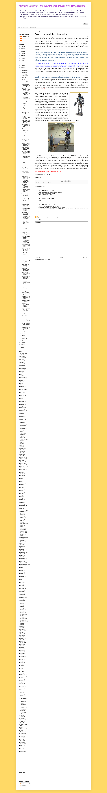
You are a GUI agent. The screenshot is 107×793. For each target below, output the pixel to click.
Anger (21, 366)
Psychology (22, 635)
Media (21, 570)
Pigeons (22, 623)
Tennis (21, 703)
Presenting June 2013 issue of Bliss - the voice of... (26, 297)
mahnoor (40, 215)
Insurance (22, 531)
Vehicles (22, 733)
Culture (21, 437)
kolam (21, 546)
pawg (39, 207)
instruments (22, 529)
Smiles (21, 673)
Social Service (23, 676)
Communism (22, 424)
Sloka (21, 671)
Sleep (21, 669)
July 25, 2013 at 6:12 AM (49, 190)
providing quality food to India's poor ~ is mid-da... (26, 125)
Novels (21, 605)
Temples (22, 701)
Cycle (21, 440)
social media (22, 674)
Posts (21, 783)
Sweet (21, 694)
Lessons (22, 553)
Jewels (21, 538)
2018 (22, 60)
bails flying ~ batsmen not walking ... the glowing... (26, 152)
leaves (21, 550)
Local (21, 559)
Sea (21, 657)
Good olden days (23, 510)
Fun (21, 495)
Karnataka (22, 541)
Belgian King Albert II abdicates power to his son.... (26, 245)
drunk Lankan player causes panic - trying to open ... (26, 277)
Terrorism (22, 704)
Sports (21, 680)
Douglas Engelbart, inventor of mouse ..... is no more (26, 253)
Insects (21, 526)
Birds (21, 392)
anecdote (22, 365)
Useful (21, 727)
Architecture (22, 372)
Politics (21, 630)
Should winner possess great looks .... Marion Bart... (25, 222)
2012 (22, 342)
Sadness (22, 650)
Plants (21, 626)
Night (21, 603)
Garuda (21, 504)
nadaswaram (23, 597)
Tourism (22, 716)
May (23, 333)
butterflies (22, 404)
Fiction (21, 476)
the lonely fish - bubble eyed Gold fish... (26, 320)
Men (21, 577)
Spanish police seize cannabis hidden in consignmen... (26, 121)
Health (21, 514)
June (23, 331)
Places (21, 624)
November (24, 72)
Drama (21, 452)
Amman (21, 360)
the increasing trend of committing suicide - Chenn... (26, 293)
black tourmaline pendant (62, 217)
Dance (21, 442)
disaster (22, 446)
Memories (22, 576)
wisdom (21, 745)
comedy (22, 422)
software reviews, (50, 198)
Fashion (22, 473)
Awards (21, 380)
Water (21, 740)
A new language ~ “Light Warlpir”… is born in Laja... (26, 133)
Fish (21, 484)
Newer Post (37, 257)
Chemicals (22, 415)
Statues (21, 688)
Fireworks (22, 482)
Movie (21, 590)
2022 (22, 53)
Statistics (22, 686)
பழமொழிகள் (23, 751)
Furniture (22, 496)
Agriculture (22, 357)
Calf (21, 406)
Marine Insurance (23, 564)
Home (19, 27)
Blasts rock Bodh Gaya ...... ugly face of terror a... (26, 230)
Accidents (22, 353)
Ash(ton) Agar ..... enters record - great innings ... (25, 201)
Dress (21, 455)
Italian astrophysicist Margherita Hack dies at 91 (26, 328)
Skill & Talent (22, 666)
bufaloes (22, 399)
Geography (22, 505)
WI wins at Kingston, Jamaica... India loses (26, 317)
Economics (22, 457)
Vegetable (22, 731)
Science (44, 182)
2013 (22, 69)
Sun (21, 692)
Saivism (22, 651)
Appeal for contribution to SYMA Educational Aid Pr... (26, 282)
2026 (22, 46)
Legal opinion (23, 552)
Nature (21, 600)
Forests (21, 490)
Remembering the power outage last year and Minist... (26, 85)
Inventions (22, 534)
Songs (21, 677)
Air (21, 359)
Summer (22, 691)
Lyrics (21, 561)
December (24, 70)
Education (22, 458)
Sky (21, 668)
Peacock (22, 611)
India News (22, 523)
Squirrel (21, 682)
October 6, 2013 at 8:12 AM (49, 204)
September (24, 75)
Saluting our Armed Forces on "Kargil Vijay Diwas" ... (25, 106)
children (22, 418)
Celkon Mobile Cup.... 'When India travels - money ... (26, 290)
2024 (22, 50)
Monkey (22, 582)
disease (21, 448)
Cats (21, 412)
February (24, 338)
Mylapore (22, 594)
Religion (22, 642)
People (21, 612)
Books (21, 396)
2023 (22, 51)
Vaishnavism (22, 728)
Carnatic (22, 407)
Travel (21, 721)
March (23, 336)
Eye (21, 470)
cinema (21, 419)
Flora (21, 485)
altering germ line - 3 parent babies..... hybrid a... (26, 261)
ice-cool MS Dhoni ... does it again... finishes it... (26, 205)
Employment (22, 464)
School (21, 654)
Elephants (22, 461)
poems (21, 627)
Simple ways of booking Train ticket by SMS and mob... (26, 177)
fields (21, 478)
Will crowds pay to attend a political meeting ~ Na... (25, 168)
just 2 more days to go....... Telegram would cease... (25, 194)
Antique (21, 369)
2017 (22, 62)
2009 (22, 347)
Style (21, 689)
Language (22, 549)
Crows (21, 436)
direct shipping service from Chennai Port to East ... (26, 136)
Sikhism (22, 665)
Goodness (22, 511)
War (21, 739)
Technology (48, 182)
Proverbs (22, 633)
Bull (21, 403)
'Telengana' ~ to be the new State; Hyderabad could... (26, 81)
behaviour (22, 386)
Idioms (21, 522)
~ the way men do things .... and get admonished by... (25, 198)
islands (21, 535)
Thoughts (22, 712)
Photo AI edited (23, 620)
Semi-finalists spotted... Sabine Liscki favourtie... (25, 269)
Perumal (22, 615)
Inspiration (22, 528)
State (21, 685)
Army (21, 374)
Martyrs (21, 567)
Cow (21, 431)
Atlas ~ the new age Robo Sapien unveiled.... (51, 34)
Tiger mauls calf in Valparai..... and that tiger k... (25, 181)
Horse (21, 519)
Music (21, 593)
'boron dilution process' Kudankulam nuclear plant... (25, 186)
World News (52, 182)
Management (23, 562)
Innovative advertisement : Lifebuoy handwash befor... (26, 160)
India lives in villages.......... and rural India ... (26, 117)
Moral (21, 587)
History (21, 517)
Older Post (85, 257)
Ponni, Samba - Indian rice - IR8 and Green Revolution (26, 109)
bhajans (22, 390)
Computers (22, 425)
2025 (22, 48)
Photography (22, 621)
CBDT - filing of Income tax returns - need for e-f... (26, 93)
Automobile (22, 378)
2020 (22, 56)
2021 (22, 55)
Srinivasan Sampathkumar (25, 41)
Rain (21, 639)
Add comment (38, 222)
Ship (21, 662)
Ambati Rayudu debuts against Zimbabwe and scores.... (25, 101)
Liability (21, 555)
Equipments (22, 467)
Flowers (22, 487)
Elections (22, 460)
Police (21, 629)
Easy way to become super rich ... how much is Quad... (26, 144)
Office (21, 606)
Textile (21, 706)
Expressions (22, 469)
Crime (21, 434)
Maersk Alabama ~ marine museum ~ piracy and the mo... (26, 173)
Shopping (22, 664)
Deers (21, 443)
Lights (21, 556)
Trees (21, 722)
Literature (22, 558)
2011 (22, 344)
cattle (21, 413)
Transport (22, 719)
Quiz (21, 636)
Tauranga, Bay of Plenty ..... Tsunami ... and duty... (26, 233)
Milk (21, 579)
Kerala (21, 544)
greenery (22, 513)
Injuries (21, 525)
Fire (21, 481)
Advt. (21, 354)
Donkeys (22, 451)
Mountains (22, 588)
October (23, 74)
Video (21, 736)
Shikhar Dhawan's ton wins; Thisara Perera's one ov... (26, 97)
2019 (22, 58)
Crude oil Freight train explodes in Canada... (26, 237)
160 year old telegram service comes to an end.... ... (26, 190)
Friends (21, 492)
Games (21, 499)
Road (21, 647)
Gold (21, 508)
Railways (22, 638)
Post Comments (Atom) (45, 259)
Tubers (21, 725)
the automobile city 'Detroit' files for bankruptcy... (25, 140)
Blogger (55, 777)
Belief (21, 387)
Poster (21, 632)
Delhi (21, 445)
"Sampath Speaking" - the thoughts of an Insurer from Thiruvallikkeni (52, 6)
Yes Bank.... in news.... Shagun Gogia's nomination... (25, 305)
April (23, 335)
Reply (39, 200)
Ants (21, 371)
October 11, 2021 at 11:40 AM (48, 215)
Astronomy (22, 377)
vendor (21, 734)
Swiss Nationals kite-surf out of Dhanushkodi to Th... (26, 257)
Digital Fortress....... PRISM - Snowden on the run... (26, 273)
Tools (21, 715)
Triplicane (22, 724)
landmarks (22, 547)
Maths (21, 568)
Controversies (23, 428)
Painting (22, 608)
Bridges (21, 398)
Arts (21, 375)
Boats (21, 394)
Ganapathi (22, 501)
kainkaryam (22, 540)
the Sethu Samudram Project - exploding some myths (26, 324)
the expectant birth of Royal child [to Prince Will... (26, 209)
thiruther (22, 710)
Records (22, 641)
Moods (21, 584)
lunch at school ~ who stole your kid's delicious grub (26, 217)
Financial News (23, 479)
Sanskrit (22, 653)
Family (21, 472)
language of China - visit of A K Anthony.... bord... (26, 241)
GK (21, 507)
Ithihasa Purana (23, 537)
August (23, 77)
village (21, 737)
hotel (21, 520)
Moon (21, 585)
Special (21, 679)
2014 (22, 67)
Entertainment (23, 466)
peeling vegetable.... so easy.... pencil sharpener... (25, 148)
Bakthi (21, 381)
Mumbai (22, 591)
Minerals (22, 581)
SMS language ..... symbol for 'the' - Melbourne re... (25, 213)
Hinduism (22, 516)
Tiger (21, 713)
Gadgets (22, 498)
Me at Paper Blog (33, 27)
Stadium (22, 683)
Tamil (21, 697)
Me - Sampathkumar (24, 27)
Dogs (21, 449)
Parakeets (22, 609)
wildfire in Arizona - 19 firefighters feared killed (26, 313)
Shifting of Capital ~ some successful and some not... (25, 165)
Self (21, 660)
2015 (22, 65)
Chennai (22, 416)
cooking (21, 430)
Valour (21, 730)
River (21, 645)
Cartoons (22, 409)
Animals (22, 368)
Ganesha (22, 502)
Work (21, 748)
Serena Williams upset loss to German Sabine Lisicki (26, 309)
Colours (21, 421)
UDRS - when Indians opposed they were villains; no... (26, 156)
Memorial (22, 574)
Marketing (22, 565)
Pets (21, 617)
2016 (22, 63)
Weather (22, 743)
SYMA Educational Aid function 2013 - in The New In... (26, 226)
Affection (22, 356)
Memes (21, 573)
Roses (21, 648)
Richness (22, 644)
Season (21, 659)
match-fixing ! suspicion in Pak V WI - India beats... (26, 89)
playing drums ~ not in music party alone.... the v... (26, 265)
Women (21, 746)
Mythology (22, 596)
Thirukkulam (22, 707)
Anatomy (22, 362)
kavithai (21, 543)
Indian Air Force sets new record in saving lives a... (26, 249)
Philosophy (22, 618)
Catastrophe (22, 410)
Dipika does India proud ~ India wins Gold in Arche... (26, 129)
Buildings (22, 401)
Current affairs (23, 439)
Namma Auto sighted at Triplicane (26, 301)
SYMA (21, 695)
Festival (21, 475)
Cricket (21, 433)
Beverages (22, 389)
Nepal (21, 602)
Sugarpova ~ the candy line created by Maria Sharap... (26, 286)
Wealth (21, 742)
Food (21, 488)
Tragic (21, 718)
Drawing (22, 454)
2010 (22, 346)
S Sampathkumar (25, 36)
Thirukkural (22, 709)
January (23, 340)
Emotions (22, 463)
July (23, 79)
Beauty (21, 384)
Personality (22, 614)
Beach (21, 383)
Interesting (40, 182)
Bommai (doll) (23, 395)
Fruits (21, 493)
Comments (23, 785)
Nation (21, 599)
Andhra (21, 363)
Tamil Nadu (22, 698)
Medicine (22, 571)
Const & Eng (22, 427)
